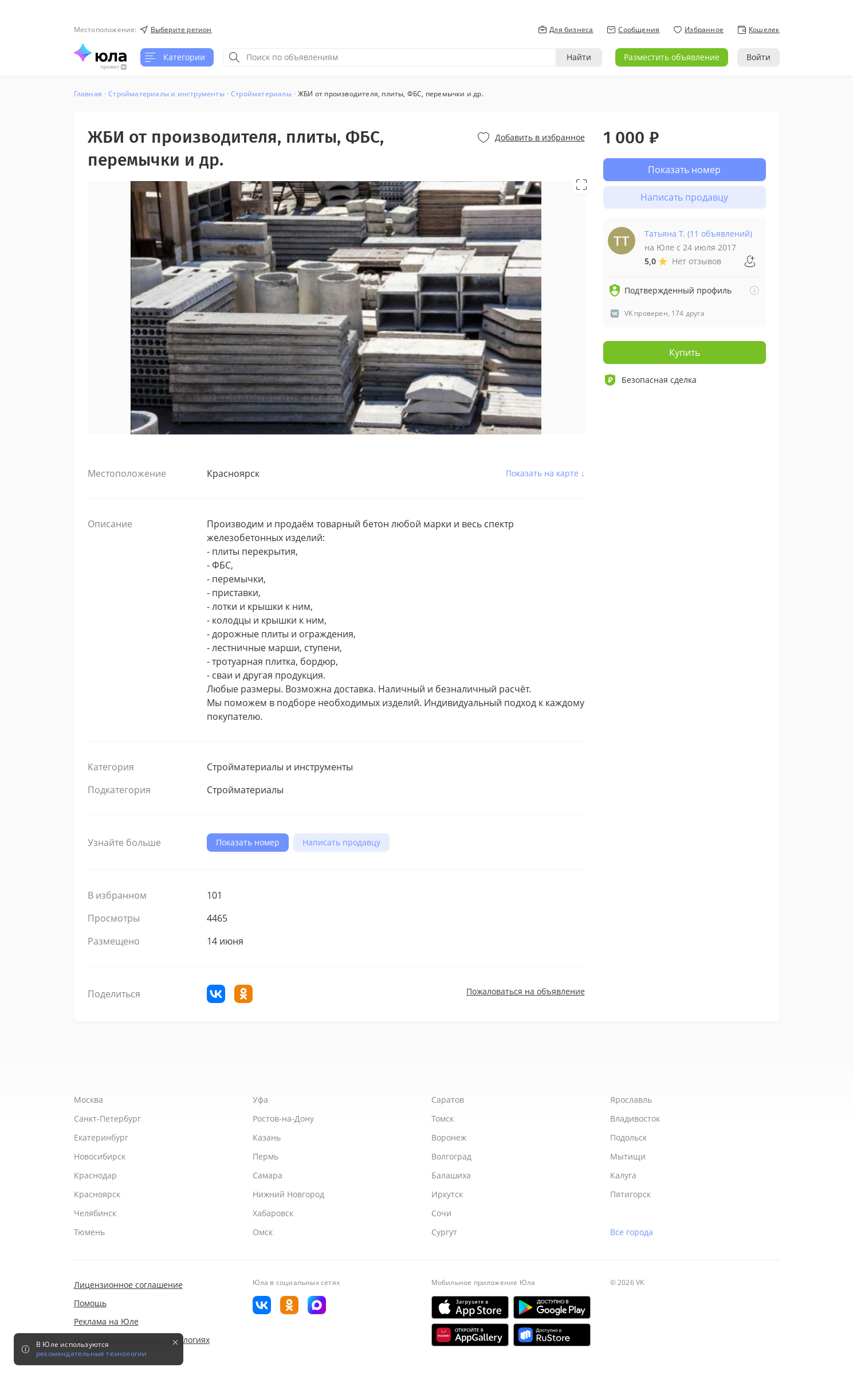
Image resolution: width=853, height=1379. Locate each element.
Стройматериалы (261, 94)
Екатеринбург (101, 1137)
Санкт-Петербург (107, 1118)
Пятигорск (630, 1194)
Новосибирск (99, 1156)
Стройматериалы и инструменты (166, 94)
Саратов (447, 1099)
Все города (631, 1232)
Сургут (444, 1232)
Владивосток (635, 1118)
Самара (267, 1175)
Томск (442, 1118)
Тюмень (89, 1232)
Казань (267, 1137)
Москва (88, 1099)
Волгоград (451, 1156)
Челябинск (95, 1213)
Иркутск (447, 1194)
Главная (88, 94)
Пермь (265, 1156)
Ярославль (631, 1099)
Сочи (441, 1213)
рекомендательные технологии (91, 1353)
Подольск (628, 1137)
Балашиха (451, 1175)
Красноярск (97, 1194)
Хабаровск (273, 1213)
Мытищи (628, 1156)
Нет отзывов (696, 261)
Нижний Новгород (288, 1194)
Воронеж (448, 1137)
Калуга (623, 1175)
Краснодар (95, 1175)
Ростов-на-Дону (283, 1118)
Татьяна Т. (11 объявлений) (698, 233)
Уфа (260, 1099)
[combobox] (389, 57)
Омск (263, 1232)
